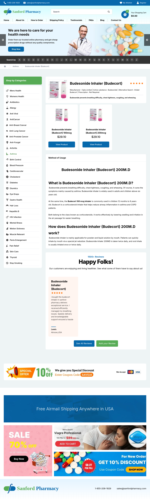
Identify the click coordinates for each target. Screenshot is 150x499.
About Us (20, 20)
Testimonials (76, 20)
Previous (3, 40)
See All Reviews (84, 343)
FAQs (91, 20)
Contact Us (116, 20)
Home (6, 20)
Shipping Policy (57, 20)
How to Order (37, 20)
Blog (102, 20)
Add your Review (107, 343)
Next (147, 40)
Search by (11, 60)
